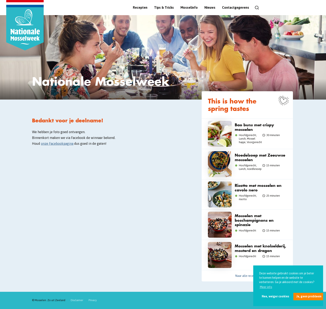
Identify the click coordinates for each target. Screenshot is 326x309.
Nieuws (209, 7)
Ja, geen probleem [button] (308, 296)
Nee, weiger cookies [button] (275, 296)
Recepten (140, 7)
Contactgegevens (235, 7)
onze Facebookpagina (57, 143)
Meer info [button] (266, 287)
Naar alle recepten (247, 275)
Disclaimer (77, 300)
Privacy (93, 300)
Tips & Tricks (164, 7)
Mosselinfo (189, 7)
